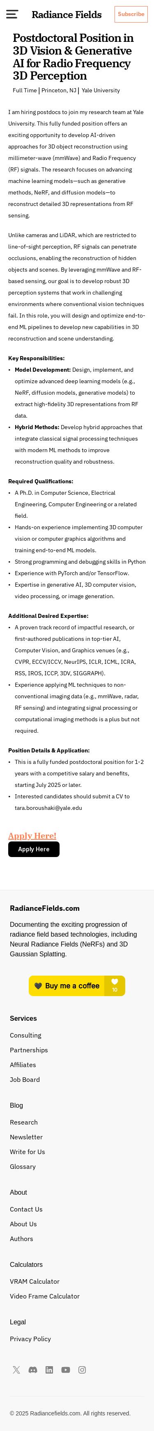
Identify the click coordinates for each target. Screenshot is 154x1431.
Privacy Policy (30, 1339)
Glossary (23, 1166)
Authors (21, 1238)
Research (24, 1122)
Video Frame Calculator (45, 1296)
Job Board (25, 1079)
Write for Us (27, 1152)
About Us (23, 1224)
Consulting (25, 1035)
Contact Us (26, 1209)
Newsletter (26, 1137)
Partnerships (29, 1050)
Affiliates (23, 1065)
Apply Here (34, 849)
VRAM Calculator (35, 1281)
